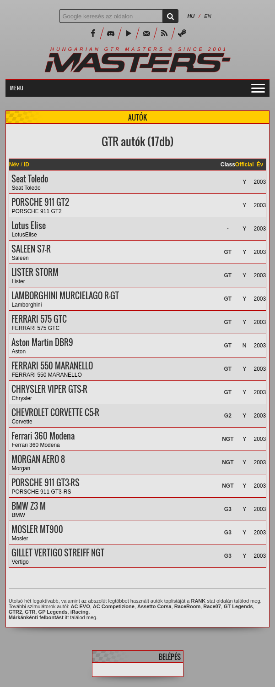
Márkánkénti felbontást (36, 617)
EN (207, 16)
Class (228, 164)
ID (26, 164)
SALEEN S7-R (31, 249)
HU (190, 16)
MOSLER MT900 (37, 529)
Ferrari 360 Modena (43, 436)
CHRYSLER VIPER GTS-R (49, 389)
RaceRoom (187, 606)
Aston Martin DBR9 (42, 342)
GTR (30, 612)
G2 (228, 415)
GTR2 (15, 612)
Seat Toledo (29, 179)
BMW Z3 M (28, 506)
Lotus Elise (28, 225)
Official (244, 164)
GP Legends (53, 612)
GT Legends (238, 606)
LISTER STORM (35, 272)
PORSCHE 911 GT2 (40, 202)
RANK (198, 601)
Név (14, 164)
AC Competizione (114, 606)
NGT (227, 439)
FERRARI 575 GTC (39, 319)
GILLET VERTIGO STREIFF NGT (57, 553)
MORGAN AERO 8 (38, 459)
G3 (228, 509)
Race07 (212, 606)
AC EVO (80, 606)
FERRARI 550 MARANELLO (52, 366)
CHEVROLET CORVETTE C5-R (55, 412)
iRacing (79, 612)
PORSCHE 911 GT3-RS (45, 483)
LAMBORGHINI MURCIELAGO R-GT (65, 296)
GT (228, 252)
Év (260, 164)
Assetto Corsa (154, 606)
